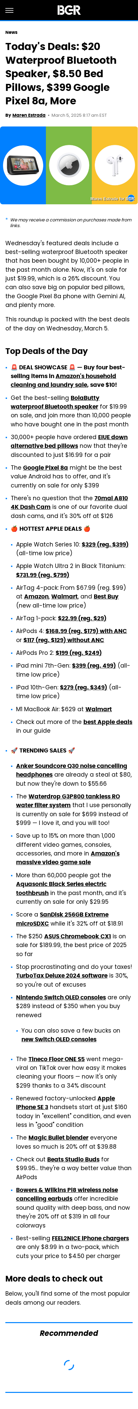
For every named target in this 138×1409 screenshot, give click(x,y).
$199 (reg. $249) (79, 653)
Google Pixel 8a (45, 467)
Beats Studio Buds (73, 1159)
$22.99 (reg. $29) (82, 618)
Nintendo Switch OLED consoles (61, 997)
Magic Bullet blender (58, 1137)
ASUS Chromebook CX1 (77, 936)
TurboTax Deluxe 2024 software (62, 975)
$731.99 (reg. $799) (42, 575)
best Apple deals (107, 722)
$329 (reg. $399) (105, 544)
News (11, 32)
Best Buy (106, 596)
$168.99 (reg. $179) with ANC (86, 631)
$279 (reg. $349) (83, 687)
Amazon (36, 596)
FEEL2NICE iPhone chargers (90, 1238)
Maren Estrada (29, 115)
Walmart (64, 596)
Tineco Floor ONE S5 (56, 1059)
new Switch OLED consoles (58, 1039)
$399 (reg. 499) (94, 665)
